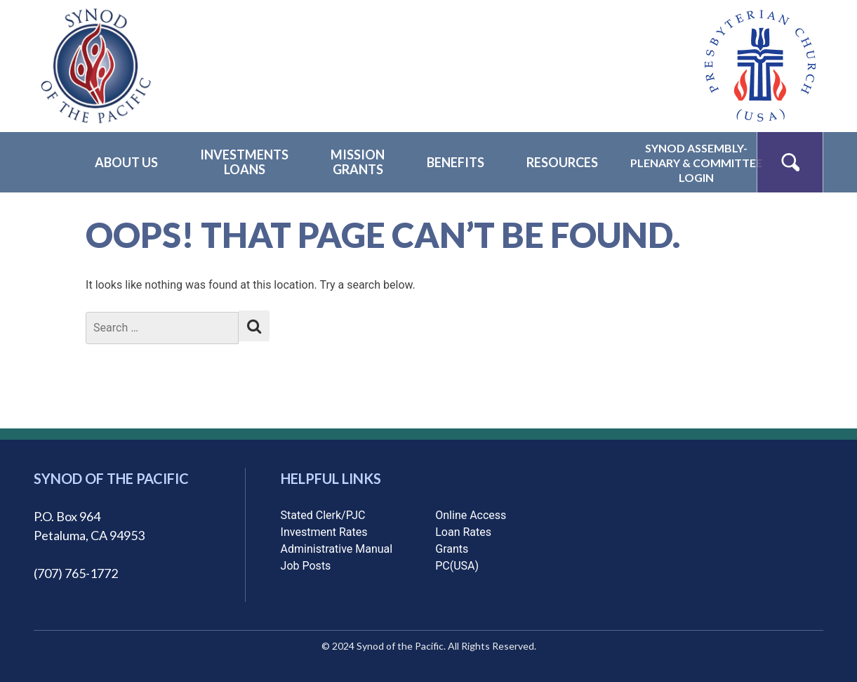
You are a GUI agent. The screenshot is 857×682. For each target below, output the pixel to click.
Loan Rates (463, 532)
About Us (126, 162)
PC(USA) (457, 565)
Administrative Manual (337, 549)
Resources (562, 162)
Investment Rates (324, 532)
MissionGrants (358, 162)
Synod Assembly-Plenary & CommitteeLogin (696, 162)
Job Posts (306, 565)
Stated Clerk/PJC (323, 515)
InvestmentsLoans (244, 162)
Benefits (455, 162)
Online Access (470, 515)
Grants (451, 549)
